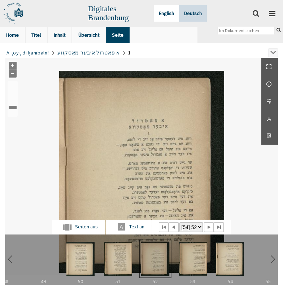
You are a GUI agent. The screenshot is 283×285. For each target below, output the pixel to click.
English (166, 13)
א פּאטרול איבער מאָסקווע (88, 52)
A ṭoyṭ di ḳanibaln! (27, 52)
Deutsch (193, 13)
